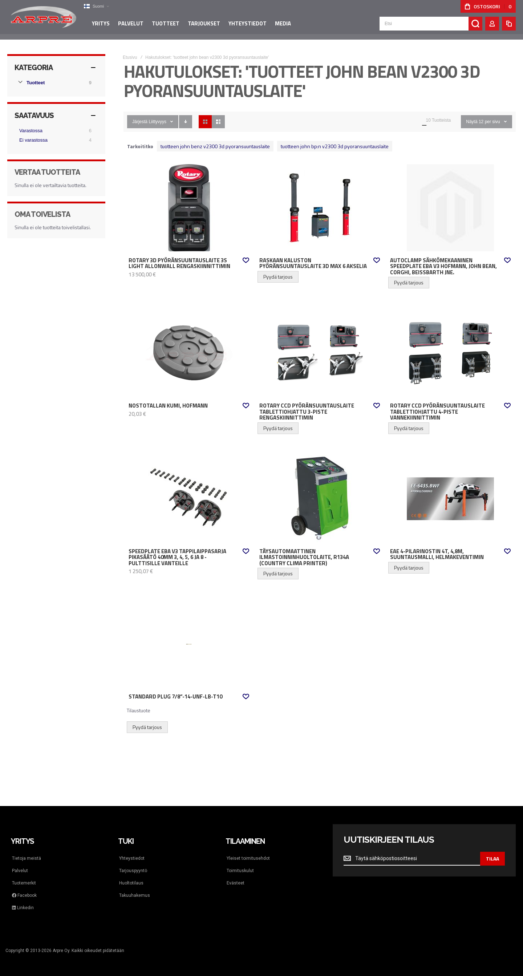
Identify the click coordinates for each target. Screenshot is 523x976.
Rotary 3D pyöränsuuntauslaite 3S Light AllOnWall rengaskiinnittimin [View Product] (189, 207)
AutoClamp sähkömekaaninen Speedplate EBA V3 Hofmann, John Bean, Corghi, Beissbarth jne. (443, 266)
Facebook (24, 895)
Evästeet (235, 883)
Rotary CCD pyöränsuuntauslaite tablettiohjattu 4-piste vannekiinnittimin (437, 412)
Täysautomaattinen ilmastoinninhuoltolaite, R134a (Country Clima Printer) (304, 557)
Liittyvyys (157, 121)
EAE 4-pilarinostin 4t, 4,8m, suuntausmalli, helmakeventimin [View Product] (450, 498)
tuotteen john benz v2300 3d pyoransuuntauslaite (215, 146)
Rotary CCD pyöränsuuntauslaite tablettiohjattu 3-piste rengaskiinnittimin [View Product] (320, 353)
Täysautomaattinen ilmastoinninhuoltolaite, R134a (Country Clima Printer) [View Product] (320, 498)
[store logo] (43, 20)
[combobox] (431, 26)
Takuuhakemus (134, 895)
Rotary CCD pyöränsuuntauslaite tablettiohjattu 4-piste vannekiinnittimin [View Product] (450, 353)
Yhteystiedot (132, 858)
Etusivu (130, 57)
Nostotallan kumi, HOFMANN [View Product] (189, 353)
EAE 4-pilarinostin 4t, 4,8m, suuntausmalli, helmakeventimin (437, 554)
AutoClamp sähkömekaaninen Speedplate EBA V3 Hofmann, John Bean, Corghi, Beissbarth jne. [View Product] (450, 207)
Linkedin (23, 907)
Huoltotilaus (131, 883)
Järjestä (139, 121)
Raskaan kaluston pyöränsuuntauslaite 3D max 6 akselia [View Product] (320, 207)
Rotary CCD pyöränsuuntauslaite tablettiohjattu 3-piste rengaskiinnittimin (306, 412)
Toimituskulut (240, 870)
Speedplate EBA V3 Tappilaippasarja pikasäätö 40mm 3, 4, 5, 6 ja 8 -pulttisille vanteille (177, 557)
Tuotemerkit (24, 883)
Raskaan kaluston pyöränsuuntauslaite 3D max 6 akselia (313, 263)
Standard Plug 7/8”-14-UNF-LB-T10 (175, 697)
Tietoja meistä (26, 858)
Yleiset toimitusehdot (248, 858)
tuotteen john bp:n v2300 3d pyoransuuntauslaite (335, 146)
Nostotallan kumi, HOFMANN (168, 406)
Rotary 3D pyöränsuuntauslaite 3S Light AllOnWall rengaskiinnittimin (179, 263)
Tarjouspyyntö (133, 870)
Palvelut (20, 870)
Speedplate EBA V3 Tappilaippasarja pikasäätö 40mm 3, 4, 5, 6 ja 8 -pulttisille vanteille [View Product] (189, 498)
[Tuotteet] (56, 83)
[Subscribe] (492, 859)
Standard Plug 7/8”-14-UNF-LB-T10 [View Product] (189, 644)
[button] (96, 6)
